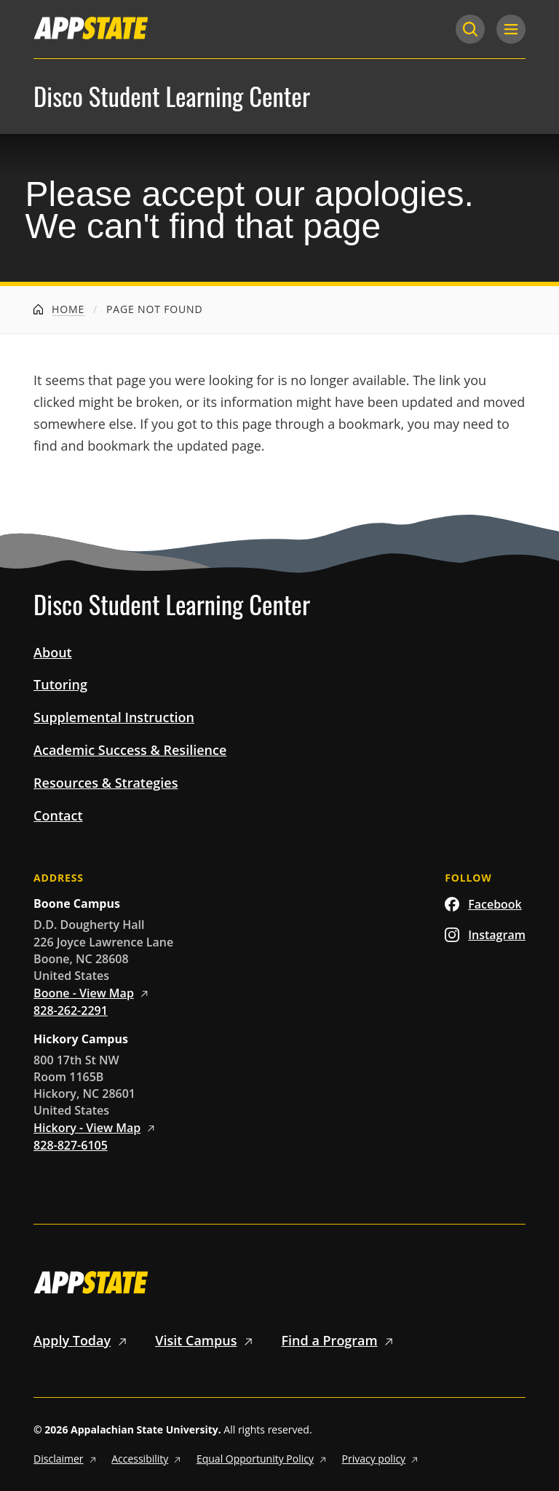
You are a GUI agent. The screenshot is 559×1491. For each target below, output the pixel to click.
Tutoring (60, 684)
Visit (206, 1340)
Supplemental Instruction (113, 717)
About (52, 652)
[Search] (470, 29)
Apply (82, 1340)
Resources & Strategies (105, 782)
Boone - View (93, 993)
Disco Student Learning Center (171, 96)
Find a (340, 1340)
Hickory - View (96, 1128)
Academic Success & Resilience (129, 750)
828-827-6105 (70, 1145)
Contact (57, 815)
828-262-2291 (70, 1010)
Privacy (382, 1459)
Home (58, 309)
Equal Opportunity (263, 1459)
